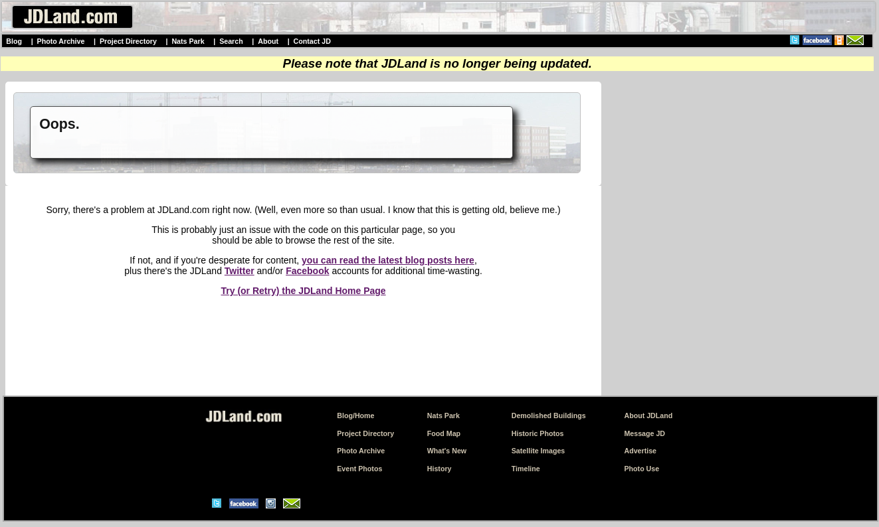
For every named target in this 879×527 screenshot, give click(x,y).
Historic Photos (538, 433)
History (439, 469)
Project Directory (128, 41)
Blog (14, 41)
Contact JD (312, 41)
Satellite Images (538, 451)
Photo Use (641, 469)
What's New (446, 451)
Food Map (443, 433)
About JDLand (648, 415)
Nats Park (187, 41)
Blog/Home (355, 415)
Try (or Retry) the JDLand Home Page (303, 290)
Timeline (526, 469)
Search (231, 41)
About (268, 41)
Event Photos (359, 469)
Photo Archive (61, 41)
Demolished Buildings (549, 415)
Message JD (644, 433)
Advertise (640, 451)
